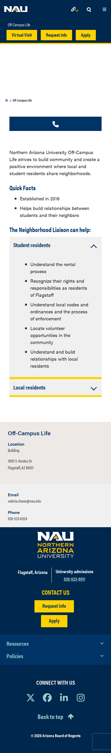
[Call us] (55, 124)
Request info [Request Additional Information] (54, 605)
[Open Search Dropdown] (88, 9)
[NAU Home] (15, 8)
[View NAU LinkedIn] (64, 697)
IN (6, 100)
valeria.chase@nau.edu (24, 501)
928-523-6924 (17, 518)
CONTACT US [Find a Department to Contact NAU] (55, 592)
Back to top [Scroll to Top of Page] (50, 716)
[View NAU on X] (30, 697)
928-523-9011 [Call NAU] (74, 579)
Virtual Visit (22, 34)
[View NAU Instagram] (80, 697)
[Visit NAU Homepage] (55, 545)
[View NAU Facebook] (47, 697)
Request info (56, 34)
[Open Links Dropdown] (75, 9)
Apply (86, 34)
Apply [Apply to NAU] (54, 620)
